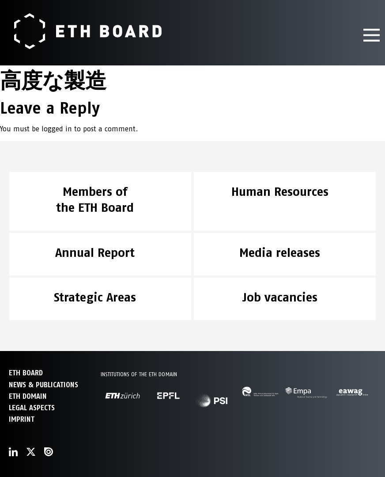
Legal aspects (32, 408)
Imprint (21, 419)
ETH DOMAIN (28, 396)
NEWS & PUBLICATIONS (43, 385)
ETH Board (26, 373)
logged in (57, 129)
